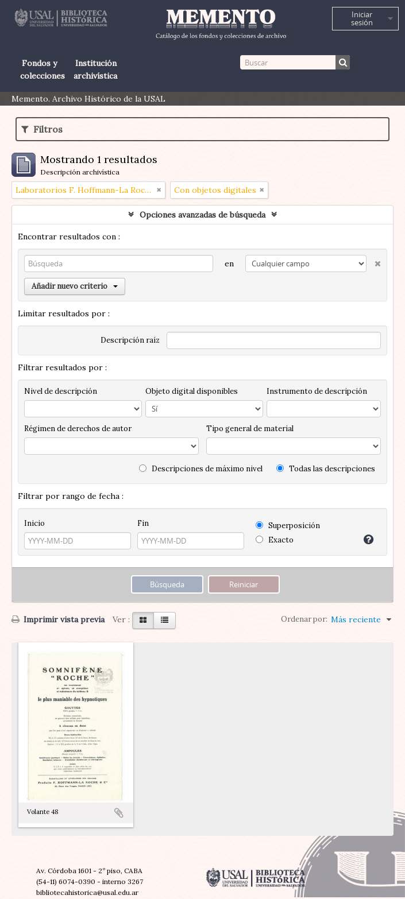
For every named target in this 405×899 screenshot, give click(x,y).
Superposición (288, 525)
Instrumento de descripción (317, 391)
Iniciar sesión (362, 18)
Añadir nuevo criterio (75, 286)
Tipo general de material (250, 428)
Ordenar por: (304, 619)
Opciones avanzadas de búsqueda (202, 215)
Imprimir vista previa (58, 619)
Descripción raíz (130, 340)
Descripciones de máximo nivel (201, 469)
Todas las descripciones (325, 469)
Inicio (34, 523)
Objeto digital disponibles (191, 391)
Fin (143, 523)
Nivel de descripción (60, 391)
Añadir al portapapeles (119, 813)
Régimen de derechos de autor (78, 428)
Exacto (275, 540)
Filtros (42, 129)
